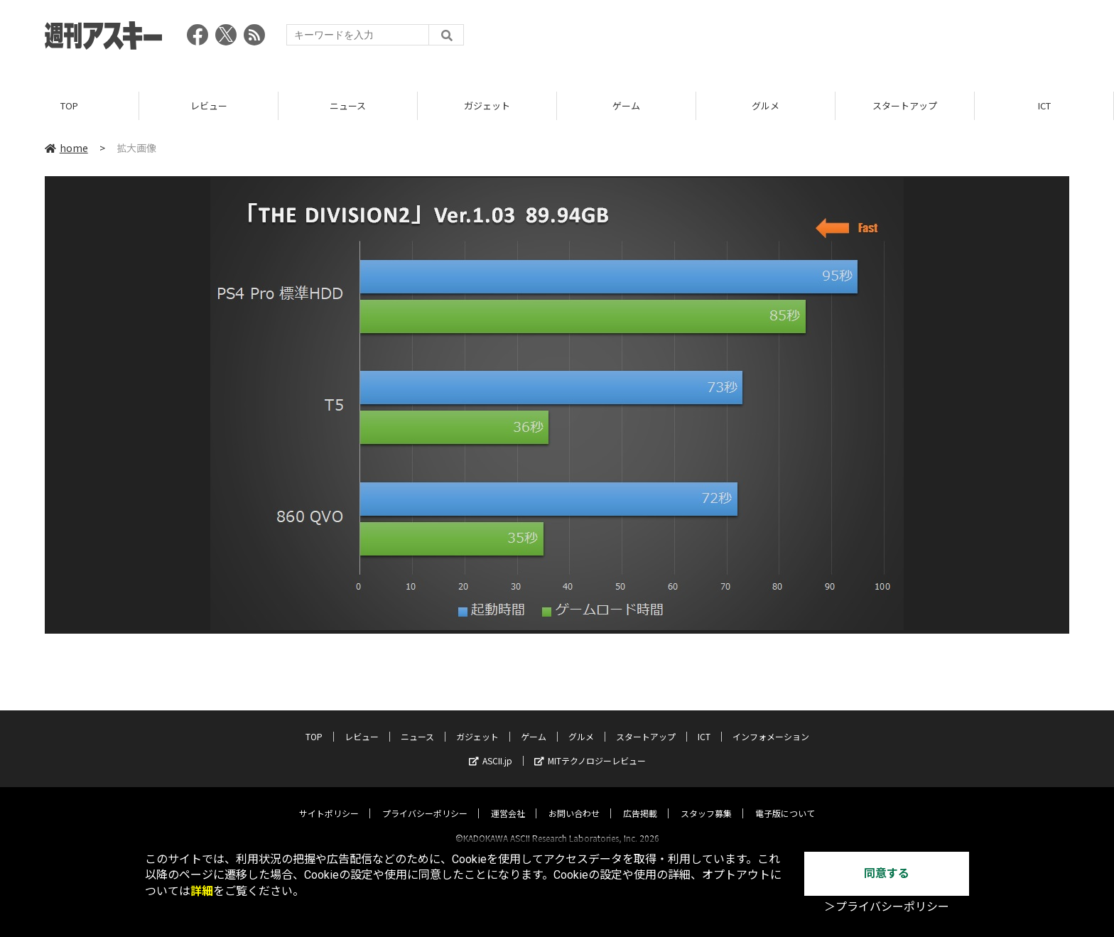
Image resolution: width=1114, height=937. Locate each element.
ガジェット (487, 106)
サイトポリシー (329, 800)
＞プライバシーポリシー (886, 907)
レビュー (208, 106)
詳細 (201, 891)
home (66, 148)
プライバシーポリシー (424, 800)
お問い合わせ (574, 800)
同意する (886, 873)
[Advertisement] (810, 39)
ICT (1044, 106)
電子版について (785, 800)
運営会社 (508, 800)
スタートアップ (904, 106)
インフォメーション (770, 723)
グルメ (765, 106)
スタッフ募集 (706, 800)
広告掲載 (640, 800)
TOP (69, 106)
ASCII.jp (490, 748)
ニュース (348, 106)
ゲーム (626, 106)
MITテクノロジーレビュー (590, 748)
